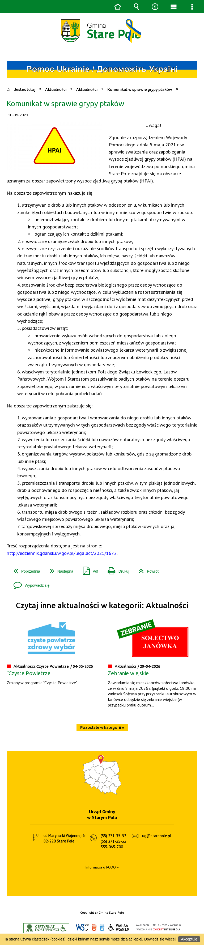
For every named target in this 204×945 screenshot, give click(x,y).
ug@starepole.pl (156, 835)
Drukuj (116, 569)
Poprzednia (24, 569)
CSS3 (102, 927)
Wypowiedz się (29, 583)
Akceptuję (189, 939)
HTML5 (94, 927)
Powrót (146, 569)
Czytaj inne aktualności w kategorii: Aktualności (102, 605)
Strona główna (118, 7)
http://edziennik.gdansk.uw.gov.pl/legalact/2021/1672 (62, 553)
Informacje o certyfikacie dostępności (46, 928)
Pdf (88, 569)
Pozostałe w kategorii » (102, 727)
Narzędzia (155, 7)
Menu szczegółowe (192, 7)
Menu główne (173, 7)
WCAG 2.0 (119, 927)
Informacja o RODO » (102, 867)
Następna (59, 569)
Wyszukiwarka (136, 7)
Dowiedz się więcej (160, 939)
